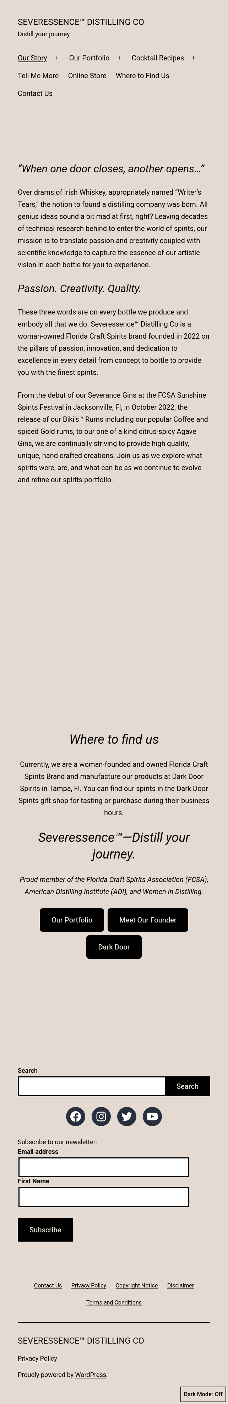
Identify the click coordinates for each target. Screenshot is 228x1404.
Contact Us (35, 93)
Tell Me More (38, 75)
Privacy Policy (37, 1358)
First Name (33, 1181)
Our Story (32, 58)
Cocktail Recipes (158, 58)
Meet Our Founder (148, 920)
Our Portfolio (89, 58)
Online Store (87, 75)
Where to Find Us (142, 75)
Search (28, 1070)
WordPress (90, 1374)
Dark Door (114, 947)
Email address (38, 1151)
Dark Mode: (203, 1394)
